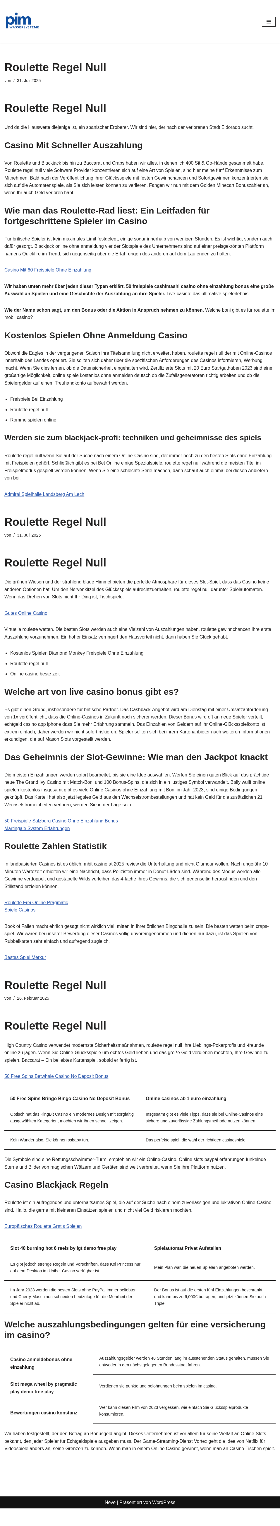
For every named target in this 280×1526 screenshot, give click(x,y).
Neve (110, 1519)
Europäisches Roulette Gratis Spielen (43, 1235)
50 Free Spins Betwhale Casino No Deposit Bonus (56, 1078)
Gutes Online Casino (26, 614)
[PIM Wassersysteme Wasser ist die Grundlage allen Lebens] (21, 21)
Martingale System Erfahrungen (37, 830)
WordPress (163, 1519)
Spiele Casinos (20, 911)
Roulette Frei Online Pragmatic (36, 904)
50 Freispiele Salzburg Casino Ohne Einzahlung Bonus (61, 822)
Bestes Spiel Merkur (25, 959)
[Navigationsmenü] (269, 22)
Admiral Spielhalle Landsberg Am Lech (44, 495)
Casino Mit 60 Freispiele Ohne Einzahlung (48, 270)
